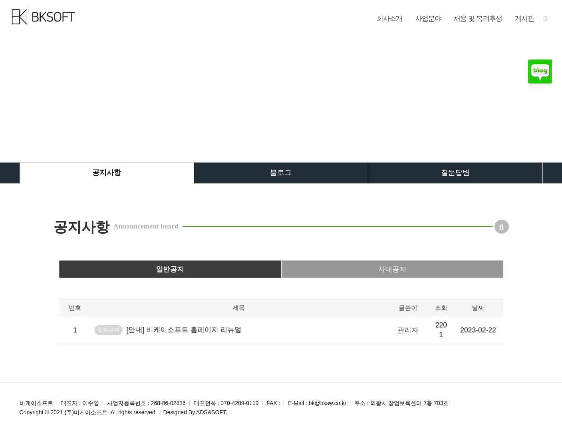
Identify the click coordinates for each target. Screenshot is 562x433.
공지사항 (106, 173)
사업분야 (428, 18)
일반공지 (192, 289)
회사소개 (390, 18)
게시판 (524, 18)
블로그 (281, 173)
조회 (408, 330)
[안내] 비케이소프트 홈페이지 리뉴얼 (203, 348)
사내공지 (369, 289)
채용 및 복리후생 (478, 18)
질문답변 (455, 173)
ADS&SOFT (211, 412)
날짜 (438, 330)
